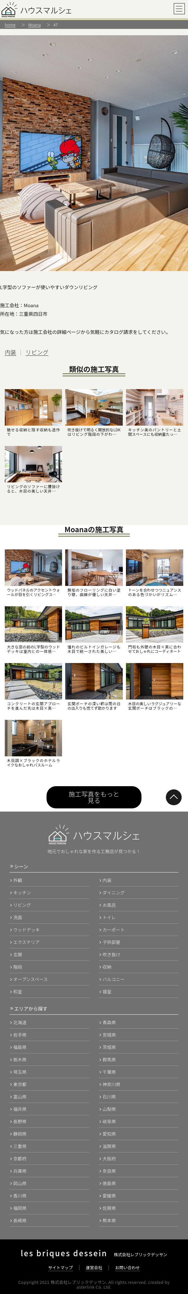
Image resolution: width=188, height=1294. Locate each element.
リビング (37, 352)
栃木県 (20, 1059)
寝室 (107, 991)
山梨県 (109, 1109)
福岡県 (20, 1208)
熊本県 (109, 1220)
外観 (17, 880)
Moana (34, 25)
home (10, 25)
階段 (17, 967)
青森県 (109, 1022)
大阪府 (109, 1158)
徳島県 (109, 1183)
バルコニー (114, 979)
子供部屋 (111, 942)
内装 (10, 352)
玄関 (17, 954)
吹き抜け (111, 954)
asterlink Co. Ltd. (94, 1287)
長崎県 (20, 1220)
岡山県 (20, 1183)
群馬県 (109, 1059)
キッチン (22, 892)
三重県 (20, 1146)
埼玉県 (20, 1072)
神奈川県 (111, 1084)
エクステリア (26, 942)
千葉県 (109, 1072)
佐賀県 (109, 1208)
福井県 (20, 1109)
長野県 (20, 1121)
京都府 (20, 1158)
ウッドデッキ (26, 929)
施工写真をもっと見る (94, 797)
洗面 (17, 917)
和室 (17, 991)
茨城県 (109, 1047)
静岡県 (20, 1134)
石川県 (109, 1096)
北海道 (20, 1022)
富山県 (20, 1096)
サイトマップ (60, 1267)
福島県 (20, 1047)
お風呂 (109, 905)
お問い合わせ (127, 1267)
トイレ (109, 917)
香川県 (20, 1195)
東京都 (20, 1084)
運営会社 (94, 1267)
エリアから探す (30, 1008)
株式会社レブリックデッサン (94, 1254)
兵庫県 (20, 1171)
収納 (107, 967)
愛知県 (109, 1134)
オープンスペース (30, 979)
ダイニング (114, 892)
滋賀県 (109, 1146)
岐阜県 (109, 1121)
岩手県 (20, 1035)
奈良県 (109, 1171)
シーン (21, 866)
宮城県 (109, 1035)
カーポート (114, 929)
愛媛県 (109, 1195)
